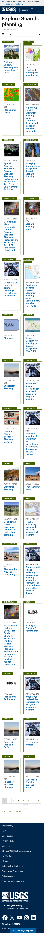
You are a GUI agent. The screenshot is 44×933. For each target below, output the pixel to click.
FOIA (4, 831)
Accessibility (7, 826)
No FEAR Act (7, 856)
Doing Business (8, 876)
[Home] (9, 12)
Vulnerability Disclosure (12, 866)
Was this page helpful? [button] (23, 930)
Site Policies (7, 836)
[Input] (27, 10)
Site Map (6, 846)
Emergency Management (13, 881)
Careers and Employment (13, 871)
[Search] (32, 10)
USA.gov (5, 861)
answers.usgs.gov (9, 928)
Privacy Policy (8, 841)
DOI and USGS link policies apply (16, 851)
